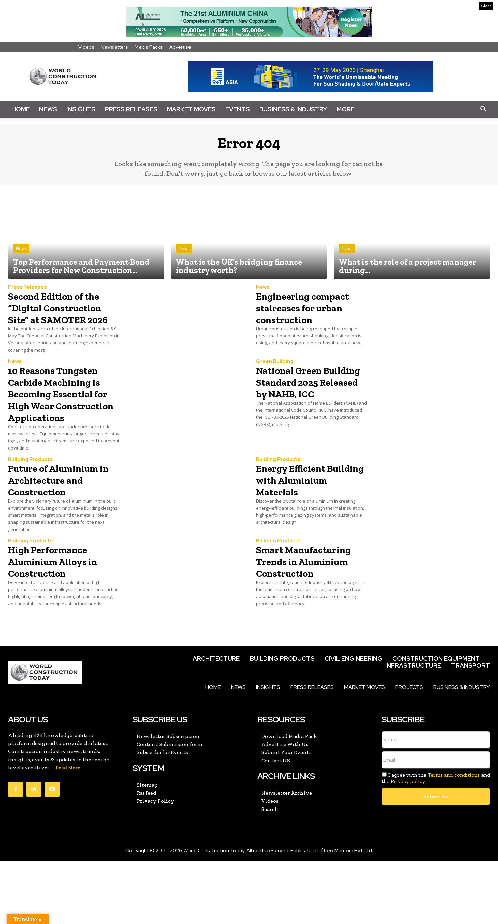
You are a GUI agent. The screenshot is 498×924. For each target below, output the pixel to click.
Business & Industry (293, 109)
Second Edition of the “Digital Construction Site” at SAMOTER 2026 (63, 317)
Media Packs (149, 47)
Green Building (274, 377)
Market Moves (191, 109)
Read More (68, 831)
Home (20, 109)
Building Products (30, 487)
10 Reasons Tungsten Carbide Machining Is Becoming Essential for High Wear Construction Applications (64, 415)
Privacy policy (408, 845)
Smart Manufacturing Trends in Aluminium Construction (297, 612)
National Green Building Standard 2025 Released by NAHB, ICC (305, 404)
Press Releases (131, 109)
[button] (483, 109)
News (48, 109)
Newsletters (114, 47)
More (345, 109)
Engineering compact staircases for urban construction (306, 317)
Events (237, 109)
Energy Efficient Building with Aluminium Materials (298, 513)
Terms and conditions (454, 838)
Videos (86, 47)
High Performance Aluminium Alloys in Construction (63, 601)
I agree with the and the (436, 841)
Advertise (180, 47)
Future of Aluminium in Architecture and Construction (53, 513)
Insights (80, 109)
